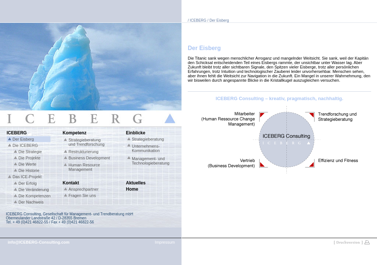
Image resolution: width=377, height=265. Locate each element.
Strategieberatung (148, 139)
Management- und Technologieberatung (150, 160)
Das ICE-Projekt (27, 176)
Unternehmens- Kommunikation (146, 148)
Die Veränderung (33, 189)
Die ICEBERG (25, 145)
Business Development (89, 158)
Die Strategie (30, 151)
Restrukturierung (83, 151)
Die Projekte (29, 158)
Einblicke (135, 132)
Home (132, 189)
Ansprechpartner (83, 189)
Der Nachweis (30, 202)
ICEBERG (17, 132)
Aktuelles (135, 183)
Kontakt (71, 183)
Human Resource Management (84, 167)
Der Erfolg (27, 183)
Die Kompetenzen (34, 196)
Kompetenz (75, 132)
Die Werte (27, 164)
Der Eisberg (23, 139)
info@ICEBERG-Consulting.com (39, 242)
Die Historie (28, 170)
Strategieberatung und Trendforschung (86, 142)
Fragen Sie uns (82, 195)
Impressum (165, 242)
